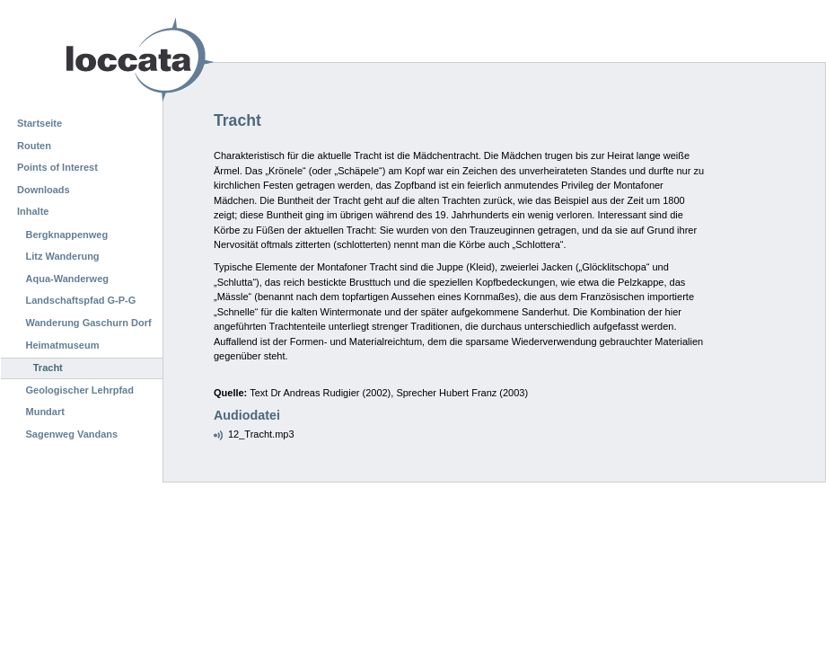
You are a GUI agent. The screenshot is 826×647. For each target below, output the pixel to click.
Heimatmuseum (63, 345)
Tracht (48, 367)
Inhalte (32, 211)
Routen (34, 145)
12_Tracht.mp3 (261, 434)
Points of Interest (57, 167)
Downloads (43, 189)
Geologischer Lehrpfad (80, 390)
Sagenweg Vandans (72, 434)
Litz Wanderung (63, 256)
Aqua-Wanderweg (68, 278)
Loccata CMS (94, 60)
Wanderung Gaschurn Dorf (89, 322)
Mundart (45, 411)
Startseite (39, 123)
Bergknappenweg (67, 234)
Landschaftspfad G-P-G (81, 300)
